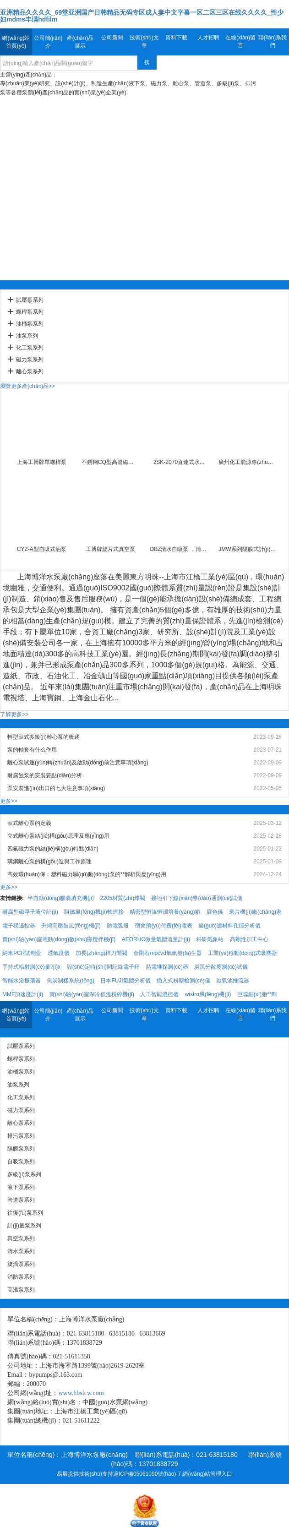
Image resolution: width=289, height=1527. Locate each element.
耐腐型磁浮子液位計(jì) (30, 912)
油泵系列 (27, 336)
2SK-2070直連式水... (178, 462)
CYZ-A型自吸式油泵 (41, 549)
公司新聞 (112, 37)
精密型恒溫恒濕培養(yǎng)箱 (165, 912)
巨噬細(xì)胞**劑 (257, 994)
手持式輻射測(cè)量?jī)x (31, 967)
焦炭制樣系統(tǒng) (70, 980)
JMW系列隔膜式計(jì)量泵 (247, 549)
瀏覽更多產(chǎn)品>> (27, 386)
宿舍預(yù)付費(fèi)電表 (163, 925)
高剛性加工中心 (249, 939)
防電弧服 (118, 925)
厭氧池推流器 (232, 980)
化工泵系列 (30, 347)
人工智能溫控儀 (159, 994)
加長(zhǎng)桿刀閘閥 (101, 953)
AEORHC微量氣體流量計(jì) (156, 939)
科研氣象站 (210, 939)
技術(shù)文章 (144, 41)
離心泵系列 (30, 371)
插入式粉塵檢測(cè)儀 (183, 980)
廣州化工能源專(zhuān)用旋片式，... (247, 462)
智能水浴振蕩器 (21, 980)
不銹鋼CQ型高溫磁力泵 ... (110, 462)
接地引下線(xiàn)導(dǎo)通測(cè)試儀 (196, 898)
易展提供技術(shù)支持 (85, 1474)
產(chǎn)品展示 (80, 42)
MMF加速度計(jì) (22, 994)
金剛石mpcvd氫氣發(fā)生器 (167, 953)
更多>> (8, 801)
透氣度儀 (59, 953)
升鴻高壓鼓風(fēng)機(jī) (70, 925)
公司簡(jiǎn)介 (48, 42)
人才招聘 (208, 37)
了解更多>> (14, 714)
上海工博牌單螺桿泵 (41, 462)
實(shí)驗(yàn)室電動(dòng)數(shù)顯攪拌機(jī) (58, 939)
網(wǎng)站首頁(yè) (16, 42)
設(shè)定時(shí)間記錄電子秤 (103, 967)
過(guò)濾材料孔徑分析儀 (229, 925)
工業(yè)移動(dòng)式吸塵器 (242, 953)
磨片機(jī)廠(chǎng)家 (255, 912)
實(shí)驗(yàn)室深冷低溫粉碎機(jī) (91, 994)
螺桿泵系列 (30, 312)
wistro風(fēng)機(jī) (208, 994)
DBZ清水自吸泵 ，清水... (178, 549)
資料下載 (176, 37)
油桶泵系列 (30, 324)
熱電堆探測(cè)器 (167, 967)
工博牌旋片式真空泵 (110, 549)
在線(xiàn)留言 (240, 41)
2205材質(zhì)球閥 (122, 898)
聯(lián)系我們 (272, 41)
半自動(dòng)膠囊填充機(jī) (60, 898)
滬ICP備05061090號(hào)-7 (147, 1474)
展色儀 (215, 912)
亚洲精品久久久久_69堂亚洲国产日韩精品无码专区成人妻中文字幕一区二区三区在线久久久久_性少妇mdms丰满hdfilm (142, 16)
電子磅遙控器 (18, 925)
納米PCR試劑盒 (21, 953)
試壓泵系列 (30, 300)
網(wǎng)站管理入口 (207, 1474)
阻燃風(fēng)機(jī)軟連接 (93, 912)
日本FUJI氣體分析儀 (125, 980)
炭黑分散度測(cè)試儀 (221, 967)
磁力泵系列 (30, 359)
